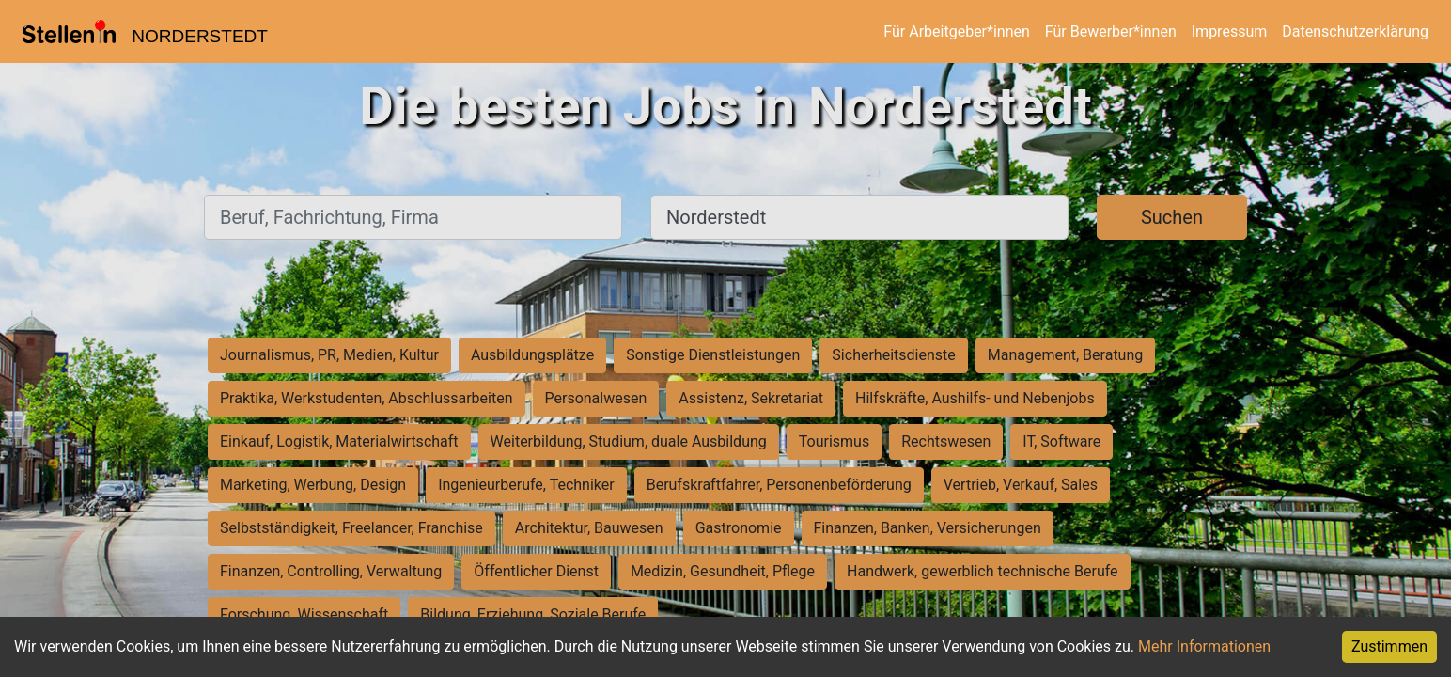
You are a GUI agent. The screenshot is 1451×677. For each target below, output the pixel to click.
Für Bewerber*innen (1111, 31)
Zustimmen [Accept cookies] (1389, 646)
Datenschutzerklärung (1355, 31)
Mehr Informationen (1204, 646)
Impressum (1230, 31)
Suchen (1172, 217)
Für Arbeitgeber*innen (956, 31)
